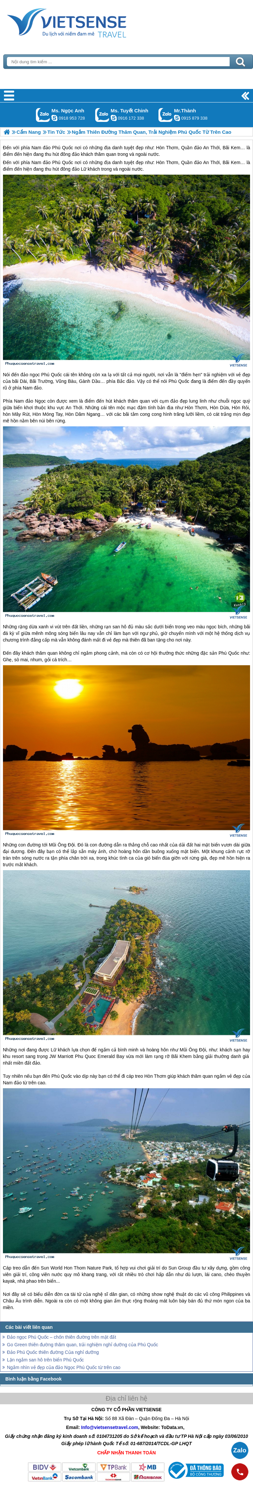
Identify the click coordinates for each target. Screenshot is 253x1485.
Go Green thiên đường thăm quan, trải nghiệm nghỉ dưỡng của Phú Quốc (82, 1344)
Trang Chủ (83, 21)
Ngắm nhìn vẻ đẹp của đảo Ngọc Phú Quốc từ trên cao (64, 1367)
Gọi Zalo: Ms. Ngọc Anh (43, 114)
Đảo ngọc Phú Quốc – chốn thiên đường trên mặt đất (61, 1337)
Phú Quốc (62, 162)
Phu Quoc (85, 1056)
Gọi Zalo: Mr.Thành (165, 114)
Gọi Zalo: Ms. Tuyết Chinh (102, 114)
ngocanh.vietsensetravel (54, 118)
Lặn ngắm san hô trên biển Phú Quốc (45, 1359)
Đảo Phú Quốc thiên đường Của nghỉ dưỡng (53, 1352)
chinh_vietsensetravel (113, 118)
